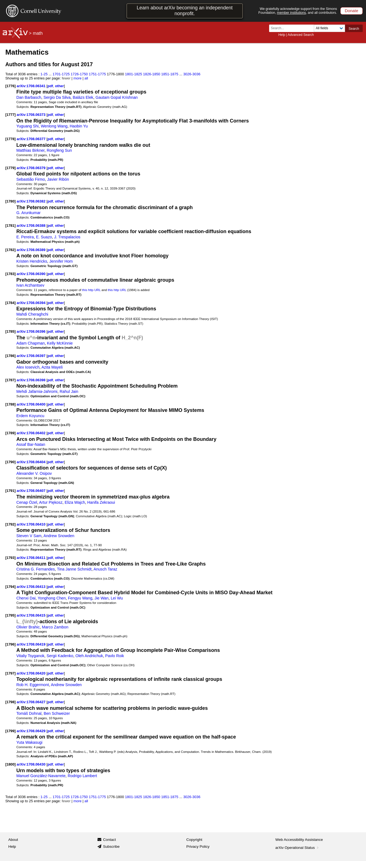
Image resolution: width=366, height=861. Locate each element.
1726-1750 (79, 74)
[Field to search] (329, 28)
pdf (50, 86)
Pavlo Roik (114, 656)
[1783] (10, 274)
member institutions (291, 13)
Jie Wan (101, 598)
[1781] (10, 225)
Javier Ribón (58, 179)
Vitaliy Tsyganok (30, 656)
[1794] (10, 587)
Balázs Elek (83, 97)
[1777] (10, 115)
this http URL (91, 290)
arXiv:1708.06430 (31, 764)
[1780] (10, 201)
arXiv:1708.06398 (31, 380)
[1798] (10, 702)
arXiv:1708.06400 (31, 404)
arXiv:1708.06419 (31, 644)
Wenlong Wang (54, 126)
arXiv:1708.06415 (31, 615)
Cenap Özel (26, 502)
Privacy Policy (197, 846)
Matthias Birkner (30, 150)
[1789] (10, 433)
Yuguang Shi (27, 126)
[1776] (10, 86)
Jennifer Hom (61, 261)
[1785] (10, 331)
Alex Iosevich (27, 367)
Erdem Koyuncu (30, 416)
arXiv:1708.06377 (31, 139)
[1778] (10, 139)
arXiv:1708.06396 (31, 331)
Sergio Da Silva (56, 97)
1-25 (44, 74)
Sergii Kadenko (60, 656)
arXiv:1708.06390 (31, 274)
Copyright (194, 840)
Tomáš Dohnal (28, 713)
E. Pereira (25, 237)
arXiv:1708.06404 (31, 462)
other (59, 86)
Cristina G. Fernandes (35, 569)
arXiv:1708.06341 (31, 86)
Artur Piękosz (51, 502)
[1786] (10, 356)
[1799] (10, 731)
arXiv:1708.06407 (31, 491)
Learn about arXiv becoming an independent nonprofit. (185, 10)
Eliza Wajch (75, 502)
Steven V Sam (28, 536)
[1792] (10, 524)
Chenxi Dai (26, 598)
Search (354, 29)
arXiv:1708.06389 (31, 250)
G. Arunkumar (28, 212)
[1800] (10, 764)
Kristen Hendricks (31, 261)
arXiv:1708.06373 (31, 115)
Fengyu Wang (80, 598)
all (86, 78)
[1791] (10, 491)
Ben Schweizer (57, 713)
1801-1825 (133, 74)
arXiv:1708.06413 (31, 587)
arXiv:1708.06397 (31, 356)
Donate (351, 10)
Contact (109, 840)
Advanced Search (301, 35)
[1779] (10, 168)
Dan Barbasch (28, 97)
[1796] (10, 644)
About (13, 840)
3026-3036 (191, 74)
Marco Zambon (55, 627)
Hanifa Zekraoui (101, 502)
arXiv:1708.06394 (31, 303)
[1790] (10, 462)
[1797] (10, 673)
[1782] (10, 250)
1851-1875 (169, 74)
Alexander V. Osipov (34, 473)
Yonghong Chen (52, 598)
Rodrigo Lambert (82, 776)
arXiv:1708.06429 (31, 731)
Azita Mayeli (52, 367)
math (38, 33)
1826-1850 (151, 74)
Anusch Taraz (105, 569)
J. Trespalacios (67, 237)
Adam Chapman (30, 343)
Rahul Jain (69, 391)
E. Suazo (44, 237)
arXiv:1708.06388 (31, 225)
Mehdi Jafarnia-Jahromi (36, 391)
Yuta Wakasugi (29, 742)
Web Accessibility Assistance (299, 840)
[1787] (10, 380)
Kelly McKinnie (60, 343)
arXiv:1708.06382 (31, 201)
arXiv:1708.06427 (31, 702)
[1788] (10, 404)
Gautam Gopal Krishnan (117, 97)
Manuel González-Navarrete (40, 776)
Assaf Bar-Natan (30, 444)
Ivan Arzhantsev (30, 285)
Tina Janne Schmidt (74, 569)
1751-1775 (97, 74)
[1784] (10, 303)
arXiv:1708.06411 (31, 558)
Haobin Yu (79, 126)
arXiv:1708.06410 (31, 524)
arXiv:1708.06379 (31, 168)
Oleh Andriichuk (89, 656)
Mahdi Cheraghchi (32, 314)
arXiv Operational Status (297, 848)
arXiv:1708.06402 (31, 433)
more (77, 78)
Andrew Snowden (58, 536)
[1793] (10, 558)
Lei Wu (117, 598)
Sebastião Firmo (30, 179)
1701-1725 (61, 74)
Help (281, 35)
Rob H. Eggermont (32, 685)
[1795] (10, 615)
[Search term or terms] (293, 28)
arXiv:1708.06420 (31, 673)
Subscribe (111, 846)
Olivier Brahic (28, 627)
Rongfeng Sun (59, 150)
